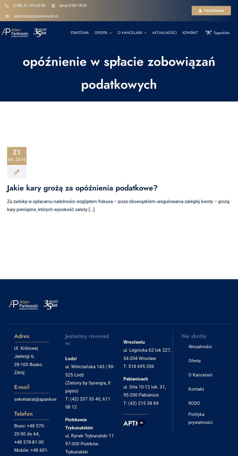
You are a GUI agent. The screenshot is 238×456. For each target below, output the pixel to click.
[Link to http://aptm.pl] (141, 423)
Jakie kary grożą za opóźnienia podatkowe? (82, 187)
